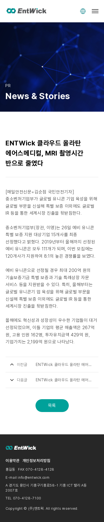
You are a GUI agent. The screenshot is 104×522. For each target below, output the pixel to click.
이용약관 (13, 461)
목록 (52, 405)
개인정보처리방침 (36, 461)
